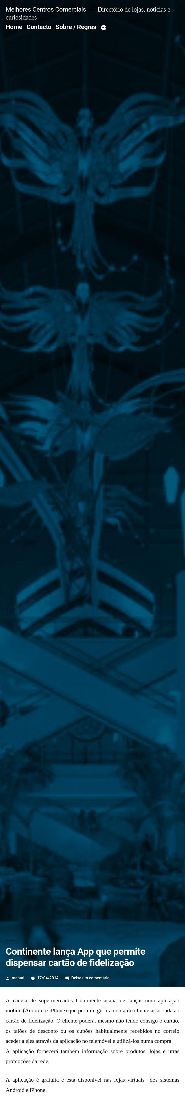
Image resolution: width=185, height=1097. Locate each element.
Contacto (39, 27)
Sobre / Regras (76, 27)
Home (14, 27)
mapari (18, 978)
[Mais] (104, 28)
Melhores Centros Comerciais (46, 9)
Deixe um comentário (90, 978)
